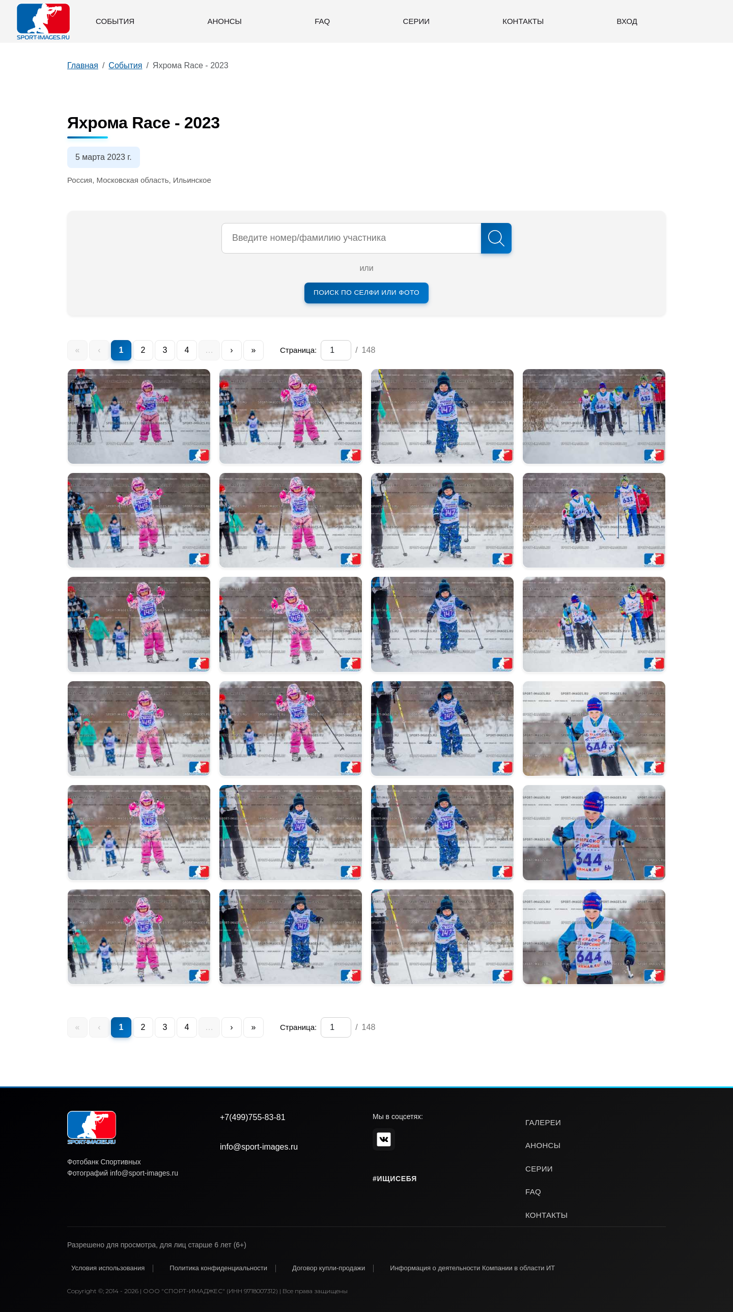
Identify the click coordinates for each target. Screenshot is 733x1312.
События (115, 21)
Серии (416, 21)
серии (539, 1168)
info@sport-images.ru (259, 1146)
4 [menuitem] (187, 350)
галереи (543, 1122)
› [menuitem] (231, 350)
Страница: (298, 350)
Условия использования (108, 1268)
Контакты (523, 21)
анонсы (542, 1145)
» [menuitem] (253, 350)
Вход (627, 21)
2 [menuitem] (143, 350)
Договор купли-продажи (328, 1268)
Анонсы (224, 21)
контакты (546, 1215)
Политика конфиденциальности (218, 1268)
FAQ (322, 21)
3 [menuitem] (165, 350)
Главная (82, 65)
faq (533, 1191)
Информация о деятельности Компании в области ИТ (472, 1268)
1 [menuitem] (121, 350)
